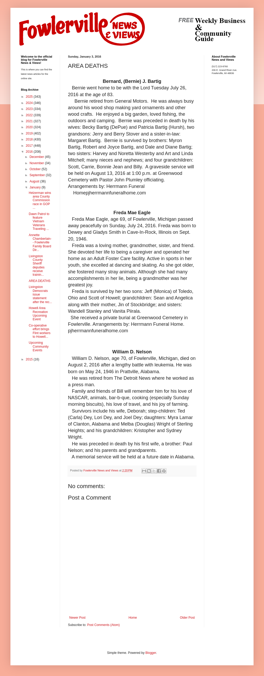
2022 (30, 115)
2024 (30, 103)
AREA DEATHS (39, 281)
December (37, 157)
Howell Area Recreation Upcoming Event (38, 313)
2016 (30, 151)
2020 (30, 127)
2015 (30, 359)
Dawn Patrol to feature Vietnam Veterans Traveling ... (39, 221)
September (38, 175)
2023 (30, 109)
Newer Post (77, 617)
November (37, 163)
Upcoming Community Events (39, 346)
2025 (30, 97)
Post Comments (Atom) (103, 625)
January (36, 187)
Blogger (150, 653)
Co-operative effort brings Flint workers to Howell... (39, 331)
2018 (30, 139)
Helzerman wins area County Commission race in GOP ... (40, 200)
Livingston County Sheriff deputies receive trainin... (36, 265)
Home (133, 617)
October (36, 169)
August (35, 181)
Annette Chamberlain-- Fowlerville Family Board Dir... (40, 242)
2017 (30, 146)
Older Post (187, 617)
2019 (30, 133)
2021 (30, 121)
